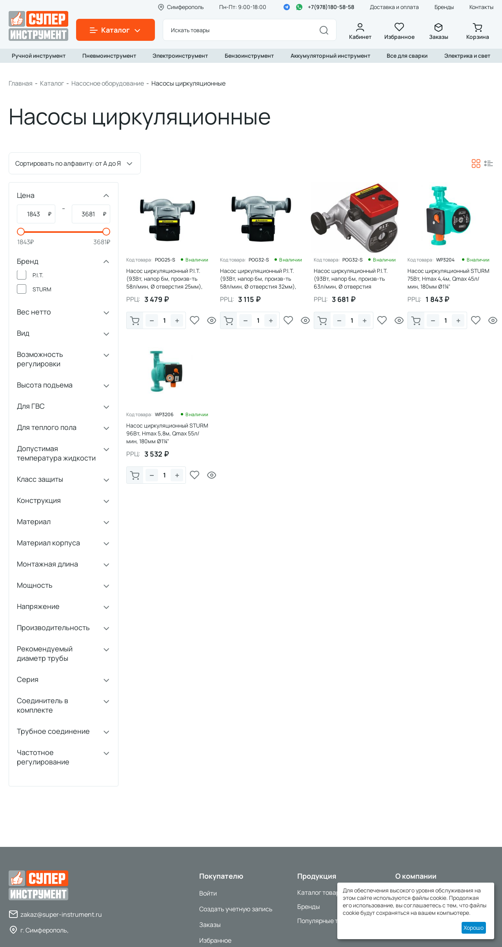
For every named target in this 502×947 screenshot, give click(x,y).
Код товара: (139, 260)
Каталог (52, 83)
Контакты (481, 7)
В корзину (135, 321)
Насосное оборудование (107, 83)
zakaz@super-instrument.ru (61, 914)
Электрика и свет (467, 55)
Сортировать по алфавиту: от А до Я (68, 163)
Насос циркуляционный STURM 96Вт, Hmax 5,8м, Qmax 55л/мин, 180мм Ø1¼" (167, 433)
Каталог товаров (322, 892)
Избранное (399, 31)
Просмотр (212, 320)
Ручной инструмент (38, 55)
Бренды (444, 7)
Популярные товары (326, 920)
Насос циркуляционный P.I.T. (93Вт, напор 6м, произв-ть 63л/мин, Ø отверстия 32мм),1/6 (351, 282)
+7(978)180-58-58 (331, 7)
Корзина (477, 31)
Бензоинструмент (249, 55)
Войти (208, 893)
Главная (21, 83)
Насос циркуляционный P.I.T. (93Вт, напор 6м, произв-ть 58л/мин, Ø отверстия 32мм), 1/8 (258, 282)
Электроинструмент (180, 55)
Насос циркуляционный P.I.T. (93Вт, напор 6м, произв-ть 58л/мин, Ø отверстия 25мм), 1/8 (164, 282)
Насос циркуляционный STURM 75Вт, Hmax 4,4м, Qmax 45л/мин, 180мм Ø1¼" (448, 278)
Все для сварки (407, 55)
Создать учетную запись (236, 909)
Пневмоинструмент (109, 55)
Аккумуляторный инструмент (330, 55)
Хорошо (474, 927)
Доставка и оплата (394, 7)
